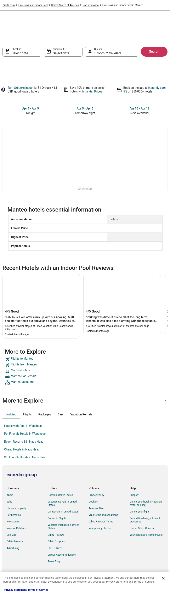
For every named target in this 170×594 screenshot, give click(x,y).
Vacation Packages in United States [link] (63, 526)
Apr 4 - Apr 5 (30, 108)
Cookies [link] (93, 501)
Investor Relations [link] (17, 528)
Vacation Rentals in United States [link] (62, 503)
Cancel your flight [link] (139, 511)
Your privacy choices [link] (100, 528)
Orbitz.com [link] (8, 5)
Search (154, 52)
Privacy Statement (15, 589)
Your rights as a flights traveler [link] (146, 534)
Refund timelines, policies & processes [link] (145, 520)
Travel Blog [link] (54, 561)
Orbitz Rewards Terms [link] (101, 521)
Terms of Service (38, 589)
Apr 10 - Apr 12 (139, 108)
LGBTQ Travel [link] (55, 548)
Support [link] (134, 495)
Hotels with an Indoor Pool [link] (33, 5)
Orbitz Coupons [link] (56, 541)
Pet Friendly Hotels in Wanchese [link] (25, 433)
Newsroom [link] (13, 521)
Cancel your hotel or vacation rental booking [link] (146, 503)
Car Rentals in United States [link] (63, 511)
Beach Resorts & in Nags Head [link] (24, 441)
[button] (85, 401)
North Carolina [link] (90, 5)
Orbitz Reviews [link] (56, 534)
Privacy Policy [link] (96, 495)
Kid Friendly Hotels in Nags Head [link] (25, 457)
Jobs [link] (9, 501)
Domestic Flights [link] (57, 518)
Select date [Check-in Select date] (20, 53)
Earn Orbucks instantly (21, 87)
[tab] (11, 414)
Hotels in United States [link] (60, 495)
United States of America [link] (65, 5)
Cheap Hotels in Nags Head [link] (22, 449)
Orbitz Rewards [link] (15, 541)
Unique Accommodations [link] (62, 554)
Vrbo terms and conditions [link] (103, 515)
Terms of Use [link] (96, 508)
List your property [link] (16, 508)
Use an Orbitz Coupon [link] (142, 528)
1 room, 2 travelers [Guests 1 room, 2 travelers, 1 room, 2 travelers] (107, 53)
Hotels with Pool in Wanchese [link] (23, 425)
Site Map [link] (11, 534)
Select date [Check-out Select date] (61, 53)
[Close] (163, 578)
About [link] (10, 495)
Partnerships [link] (14, 515)
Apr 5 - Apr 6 (85, 108)
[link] (85, 359)
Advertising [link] (13, 548)
